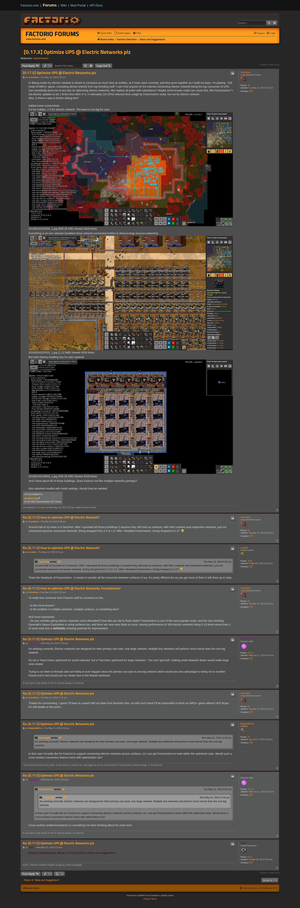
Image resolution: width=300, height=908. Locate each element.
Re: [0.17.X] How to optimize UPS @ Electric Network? (61, 517)
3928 (250, 561)
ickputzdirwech (41, 58)
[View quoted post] (59, 562)
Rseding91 (245, 639)
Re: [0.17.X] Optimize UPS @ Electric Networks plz (58, 639)
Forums (50, 5)
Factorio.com (30, 5)
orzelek (244, 548)
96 (249, 85)
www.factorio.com (36, 39)
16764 (251, 653)
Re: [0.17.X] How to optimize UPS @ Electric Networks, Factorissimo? (72, 588)
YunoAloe (245, 72)
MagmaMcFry (247, 724)
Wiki (64, 5)
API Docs (96, 5)
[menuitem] (122, 33)
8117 (250, 857)
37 (249, 737)
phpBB (140, 895)
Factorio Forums (52, 34)
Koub (243, 843)
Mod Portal (78, 5)
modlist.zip (30, 498)
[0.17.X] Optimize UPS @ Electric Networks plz (77, 52)
